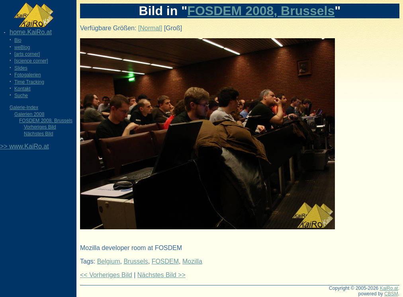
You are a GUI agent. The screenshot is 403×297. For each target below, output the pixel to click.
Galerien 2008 (29, 114)
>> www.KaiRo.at (24, 146)
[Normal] (150, 28)
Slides (20, 68)
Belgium (108, 261)
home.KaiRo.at (31, 32)
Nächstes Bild (38, 134)
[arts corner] (27, 54)
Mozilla (192, 261)
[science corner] (31, 61)
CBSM (391, 294)
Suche (21, 95)
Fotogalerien (27, 75)
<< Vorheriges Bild (106, 275)
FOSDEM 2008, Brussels (45, 120)
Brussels (135, 261)
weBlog (22, 47)
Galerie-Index (24, 107)
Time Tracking (29, 82)
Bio (17, 40)
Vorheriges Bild (40, 127)
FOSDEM (165, 261)
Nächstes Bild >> (161, 275)
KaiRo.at (389, 288)
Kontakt (22, 89)
